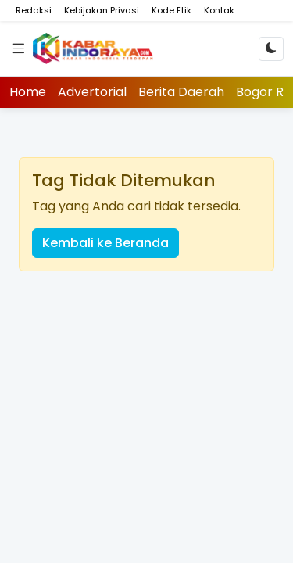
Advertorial (92, 92)
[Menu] (18, 49)
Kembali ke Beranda (105, 243)
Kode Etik (171, 10)
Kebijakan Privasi (101, 10)
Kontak (219, 10)
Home (27, 92)
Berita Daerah (181, 92)
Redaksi (34, 10)
